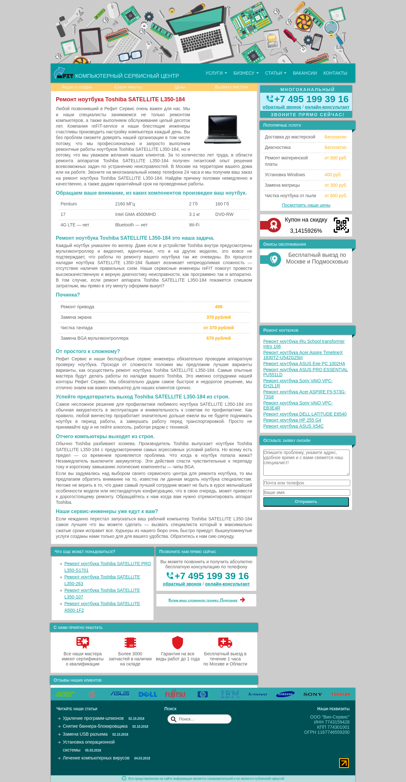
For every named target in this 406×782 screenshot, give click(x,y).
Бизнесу (246, 73)
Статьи (276, 73)
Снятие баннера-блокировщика (95, 726)
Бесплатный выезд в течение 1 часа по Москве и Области (225, 656)
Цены (179, 87)
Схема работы (128, 87)
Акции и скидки (77, 87)
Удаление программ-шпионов (93, 718)
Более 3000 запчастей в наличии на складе (130, 656)
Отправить (306, 501)
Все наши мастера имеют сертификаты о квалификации (83, 656)
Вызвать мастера (231, 87)
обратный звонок (182, 583)
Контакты (335, 73)
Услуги (216, 73)
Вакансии (305, 73)
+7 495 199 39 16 (211, 576)
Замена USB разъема (85, 734)
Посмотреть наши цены (306, 205)
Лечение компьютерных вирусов (96, 757)
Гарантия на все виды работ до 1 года (178, 653)
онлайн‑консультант (227, 583)
